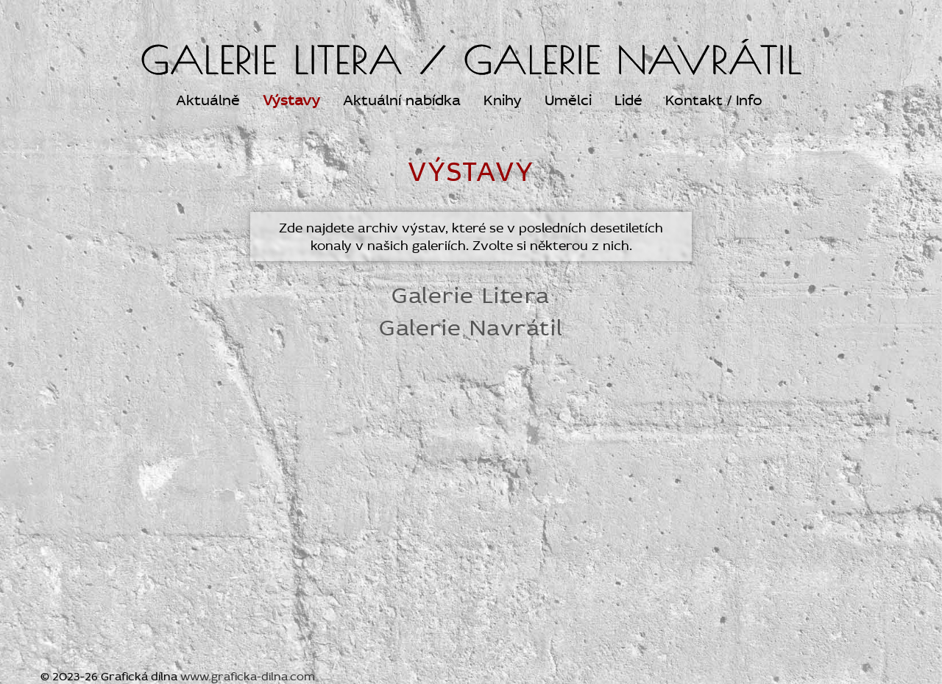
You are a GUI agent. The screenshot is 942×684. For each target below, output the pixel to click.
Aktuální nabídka (402, 100)
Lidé (628, 100)
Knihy (503, 100)
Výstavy (291, 100)
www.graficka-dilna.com (247, 676)
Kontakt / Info (713, 100)
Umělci (568, 100)
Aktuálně (208, 100)
